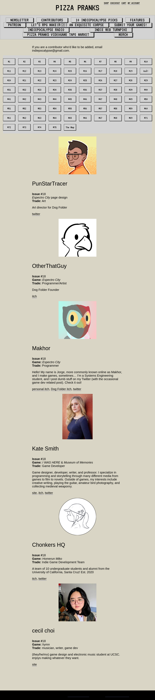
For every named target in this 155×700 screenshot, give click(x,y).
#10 (146, 61)
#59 (130, 108)
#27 (115, 80)
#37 (100, 89)
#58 (115, 108)
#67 (100, 117)
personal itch (40, 389)
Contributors (52, 20)
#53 (39, 108)
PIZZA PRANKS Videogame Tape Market (58, 34)
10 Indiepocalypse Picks (96, 20)
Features (137, 20)
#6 (85, 61)
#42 (24, 99)
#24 (70, 80)
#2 (24, 61)
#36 (85, 89)
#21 (24, 80)
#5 (70, 61)
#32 (24, 89)
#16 (85, 70)
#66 (85, 117)
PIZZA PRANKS (77, 7)
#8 (115, 61)
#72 (9, 127)
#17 (100, 70)
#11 (9, 70)
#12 (24, 70)
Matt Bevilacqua (78, 695)
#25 (85, 80)
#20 (9, 80)
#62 (24, 117)
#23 (54, 80)
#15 (70, 70)
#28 (130, 80)
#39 (130, 89)
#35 (70, 89)
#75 (54, 127)
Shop (106, 3)
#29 (146, 80)
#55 (70, 108)
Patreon (14, 25)
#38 (115, 89)
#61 (9, 117)
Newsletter (19, 20)
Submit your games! (130, 25)
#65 (70, 117)
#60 (146, 108)
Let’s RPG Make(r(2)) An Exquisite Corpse (67, 25)
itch (34, 296)
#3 (39, 61)
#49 (130, 99)
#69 (130, 117)
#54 (54, 108)
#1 (9, 61)
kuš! (145, 70)
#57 (100, 108)
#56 (85, 108)
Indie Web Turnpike (110, 29)
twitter (36, 214)
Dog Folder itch (61, 389)
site (34, 493)
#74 (39, 127)
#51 (9, 108)
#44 (54, 99)
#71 (146, 117)
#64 (54, 117)
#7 (100, 61)
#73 (24, 127)
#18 (115, 70)
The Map (70, 127)
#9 (130, 61)
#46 (85, 99)
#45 (70, 99)
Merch (123, 34)
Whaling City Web (117, 695)
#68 (115, 117)
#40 (146, 89)
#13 (39, 70)
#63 (39, 117)
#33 (39, 89)
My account (134, 3)
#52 (24, 108)
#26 (100, 80)
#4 (54, 61)
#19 (130, 70)
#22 (39, 80)
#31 (9, 89)
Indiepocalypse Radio (46, 29)
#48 (115, 99)
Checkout (115, 3)
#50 (146, 99)
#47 (100, 99)
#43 (39, 99)
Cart (123, 3)
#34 (54, 89)
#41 (9, 99)
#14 (54, 70)
